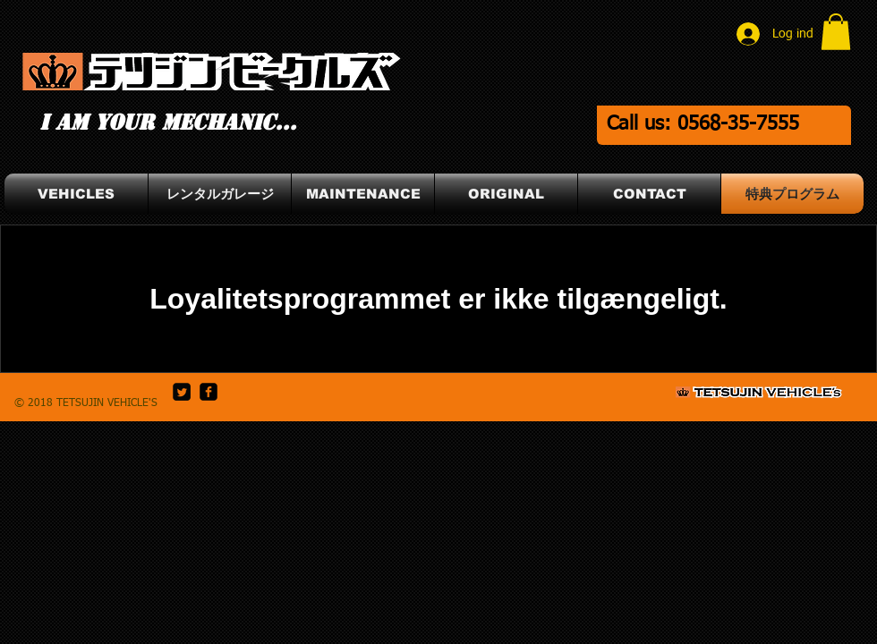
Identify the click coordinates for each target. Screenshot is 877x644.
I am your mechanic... (167, 122)
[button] (836, 31)
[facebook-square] (208, 392)
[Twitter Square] (182, 392)
